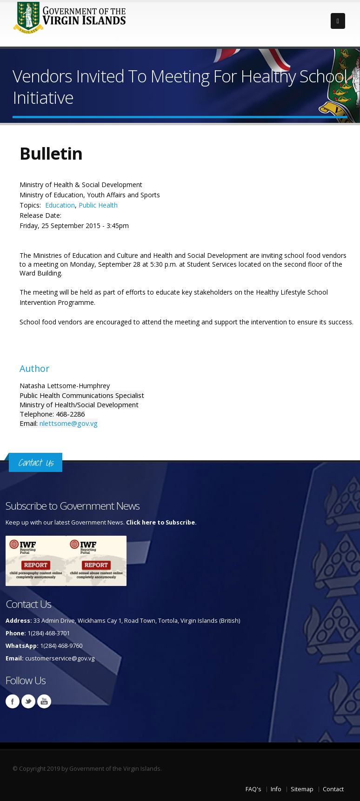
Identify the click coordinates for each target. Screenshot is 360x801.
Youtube (44, 701)
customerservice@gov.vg (59, 658)
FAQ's (253, 789)
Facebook (13, 701)
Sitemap (302, 789)
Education (60, 205)
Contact (333, 789)
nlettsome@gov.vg (69, 423)
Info (276, 789)
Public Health (98, 205)
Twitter (28, 701)
